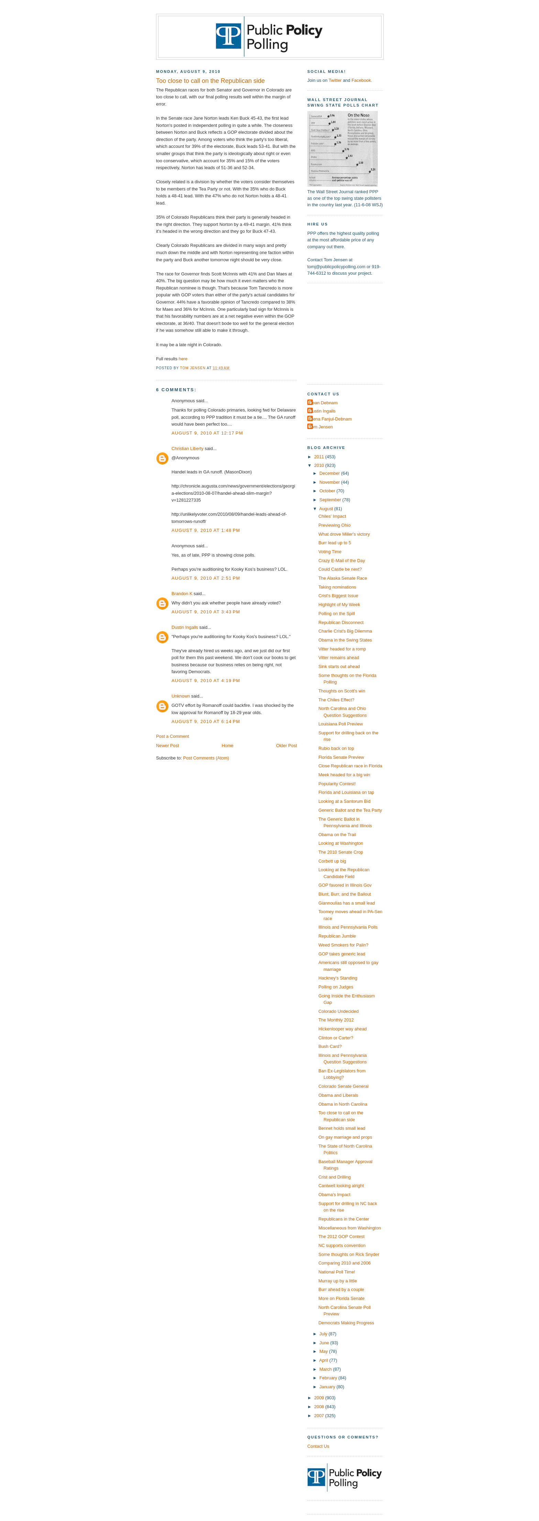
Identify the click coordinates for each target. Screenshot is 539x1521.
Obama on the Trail (337, 834)
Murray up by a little (337, 1280)
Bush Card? (330, 1046)
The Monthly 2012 (336, 1019)
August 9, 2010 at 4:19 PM (206, 680)
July (323, 1333)
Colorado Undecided (338, 1011)
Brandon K (182, 593)
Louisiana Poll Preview (340, 723)
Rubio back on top (336, 748)
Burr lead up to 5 (334, 542)
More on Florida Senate (341, 1298)
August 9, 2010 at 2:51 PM (206, 578)
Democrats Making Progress (346, 1322)
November (330, 482)
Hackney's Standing (337, 978)
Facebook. (361, 80)
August (326, 508)
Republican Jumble (337, 936)
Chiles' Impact (332, 516)
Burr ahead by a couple (341, 1289)
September (330, 499)
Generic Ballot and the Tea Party (350, 810)
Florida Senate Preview (341, 757)
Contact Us (318, 1446)
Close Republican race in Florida (350, 765)
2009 (319, 1397)
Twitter (335, 80)
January (327, 1386)
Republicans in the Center (343, 1219)
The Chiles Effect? (336, 699)
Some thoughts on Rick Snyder (348, 1254)
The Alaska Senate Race (342, 578)
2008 (319, 1406)
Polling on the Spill (336, 613)
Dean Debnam (323, 402)
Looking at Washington (340, 843)
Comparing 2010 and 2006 (344, 1263)
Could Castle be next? (340, 569)
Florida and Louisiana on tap (346, 792)
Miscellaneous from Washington (349, 1227)
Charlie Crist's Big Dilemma (345, 631)
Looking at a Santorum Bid (344, 801)
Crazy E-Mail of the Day (341, 560)
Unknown (181, 696)
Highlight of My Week (339, 604)
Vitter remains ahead (338, 657)
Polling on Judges (335, 986)
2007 (319, 1415)
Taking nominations (337, 587)
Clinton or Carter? (335, 1037)
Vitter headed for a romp (342, 649)
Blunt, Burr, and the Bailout (344, 894)
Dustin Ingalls (185, 627)
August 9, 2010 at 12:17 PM (207, 433)
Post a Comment (172, 736)
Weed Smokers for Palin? (343, 945)
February (328, 1377)
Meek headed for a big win (344, 774)
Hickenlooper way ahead (342, 1028)
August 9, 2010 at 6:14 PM (206, 721)
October (327, 490)
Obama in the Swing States (345, 640)
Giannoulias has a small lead (346, 903)
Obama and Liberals (338, 1095)
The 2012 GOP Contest (341, 1236)
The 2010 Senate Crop (340, 852)
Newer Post (167, 745)
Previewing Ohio (334, 525)
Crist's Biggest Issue (338, 595)
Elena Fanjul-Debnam (330, 419)
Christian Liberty (188, 448)
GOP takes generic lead (341, 953)
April (324, 1360)
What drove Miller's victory (344, 534)
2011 (319, 456)
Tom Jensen (321, 426)
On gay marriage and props (345, 1137)
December (330, 473)
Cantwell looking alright (341, 1185)
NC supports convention (341, 1245)
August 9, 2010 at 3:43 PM (206, 611)
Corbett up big (332, 861)
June (324, 1342)
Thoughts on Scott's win (341, 690)
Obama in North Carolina (342, 1104)
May (324, 1351)
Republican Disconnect (341, 622)
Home (227, 745)
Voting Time (329, 551)
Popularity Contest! (337, 783)
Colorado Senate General (343, 1086)
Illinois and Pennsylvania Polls (347, 927)
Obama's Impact (334, 1194)
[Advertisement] (350, 333)
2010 (319, 465)
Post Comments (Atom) (206, 757)
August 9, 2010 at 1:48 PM (206, 530)
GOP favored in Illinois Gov (345, 885)
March (326, 1369)
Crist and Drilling (334, 1177)
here (183, 358)
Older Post (286, 745)
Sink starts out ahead (339, 666)
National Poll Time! (336, 1271)
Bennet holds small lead (341, 1128)
